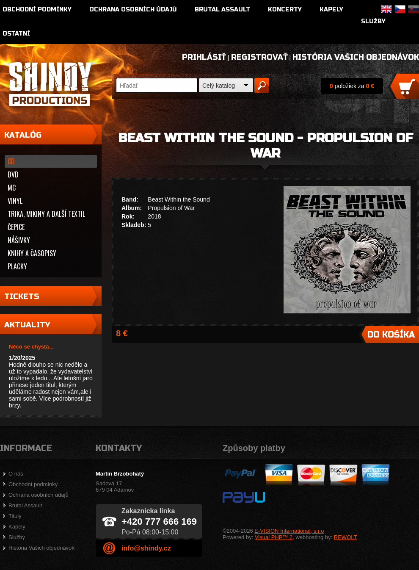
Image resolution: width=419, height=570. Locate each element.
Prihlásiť (204, 57)
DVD (13, 174)
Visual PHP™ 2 (273, 537)
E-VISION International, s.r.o (289, 531)
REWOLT (345, 537)
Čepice (16, 227)
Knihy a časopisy (32, 253)
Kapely (331, 9)
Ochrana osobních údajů (133, 9)
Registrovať (259, 57)
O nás (15, 473)
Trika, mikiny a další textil (46, 214)
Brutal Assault (222, 9)
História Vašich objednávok (355, 57)
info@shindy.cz (146, 548)
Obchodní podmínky (37, 9)
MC (12, 188)
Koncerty (285, 9)
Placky (17, 266)
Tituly (15, 516)
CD (11, 161)
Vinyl (15, 201)
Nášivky (19, 240)
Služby (373, 21)
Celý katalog (218, 85)
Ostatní (16, 33)
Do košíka (391, 334)
